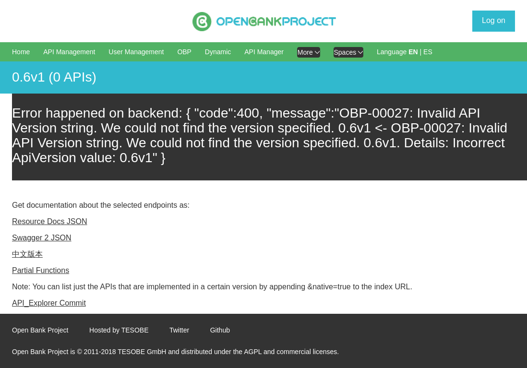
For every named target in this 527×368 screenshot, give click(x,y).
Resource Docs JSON (49, 221)
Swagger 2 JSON (42, 238)
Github (220, 330)
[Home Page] (263, 21)
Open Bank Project (40, 330)
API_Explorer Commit (49, 303)
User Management (136, 52)
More (309, 52)
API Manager (264, 52)
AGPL (253, 352)
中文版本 (27, 254)
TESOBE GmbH (142, 352)
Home (21, 52)
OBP (184, 52)
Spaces (348, 52)
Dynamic (218, 52)
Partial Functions (40, 270)
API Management (69, 52)
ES (427, 52)
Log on (493, 20)
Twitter (179, 330)
